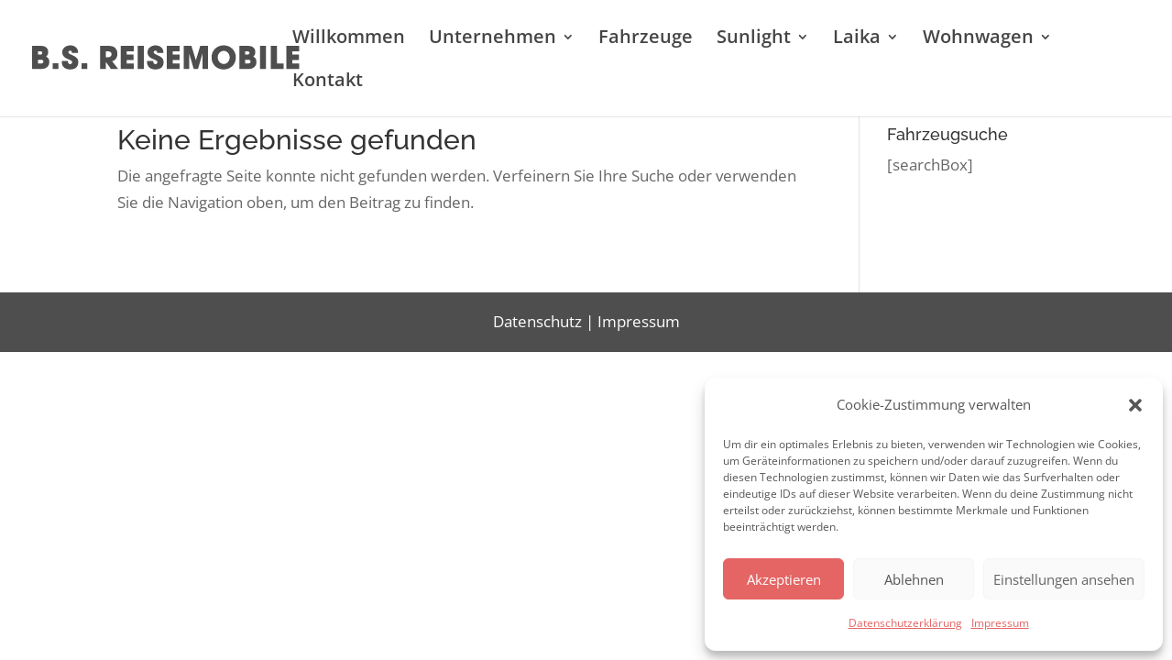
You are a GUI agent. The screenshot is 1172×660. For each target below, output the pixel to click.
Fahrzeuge (645, 39)
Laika (857, 39)
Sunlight (754, 39)
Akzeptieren (784, 579)
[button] (1135, 405)
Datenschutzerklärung (905, 623)
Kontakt (327, 82)
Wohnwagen (978, 39)
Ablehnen (914, 579)
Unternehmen (492, 39)
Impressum (1000, 623)
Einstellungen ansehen (1063, 579)
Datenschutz (537, 321)
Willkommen (348, 39)
